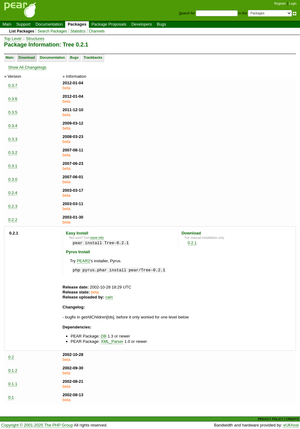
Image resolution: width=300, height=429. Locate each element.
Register (280, 3)
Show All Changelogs (27, 67)
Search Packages (52, 31)
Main (6, 24)
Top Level (13, 38)
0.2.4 (12, 192)
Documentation (49, 24)
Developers (141, 24)
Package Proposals (108, 24)
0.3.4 (12, 125)
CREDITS (292, 419)
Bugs (161, 24)
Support (23, 24)
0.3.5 (12, 112)
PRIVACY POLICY (270, 419)
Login (293, 3)
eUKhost (291, 425)
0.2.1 (192, 242)
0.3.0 (12, 179)
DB (103, 336)
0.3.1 (12, 166)
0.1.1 (12, 384)
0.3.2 (12, 152)
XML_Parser (112, 341)
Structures (35, 38)
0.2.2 (12, 219)
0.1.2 (12, 370)
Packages (77, 24)
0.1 (11, 397)
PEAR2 (83, 261)
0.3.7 (12, 85)
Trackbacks (93, 57)
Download (26, 57)
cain (109, 297)
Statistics (77, 31)
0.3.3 (12, 139)
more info (97, 237)
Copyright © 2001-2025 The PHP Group (37, 425)
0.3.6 (12, 98)
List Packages (21, 31)
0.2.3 (12, 206)
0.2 (11, 357)
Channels (97, 31)
